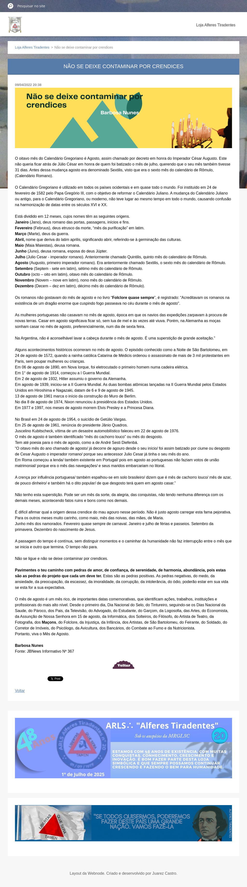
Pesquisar (11, 5)
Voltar (20, 691)
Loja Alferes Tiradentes (215, 25)
